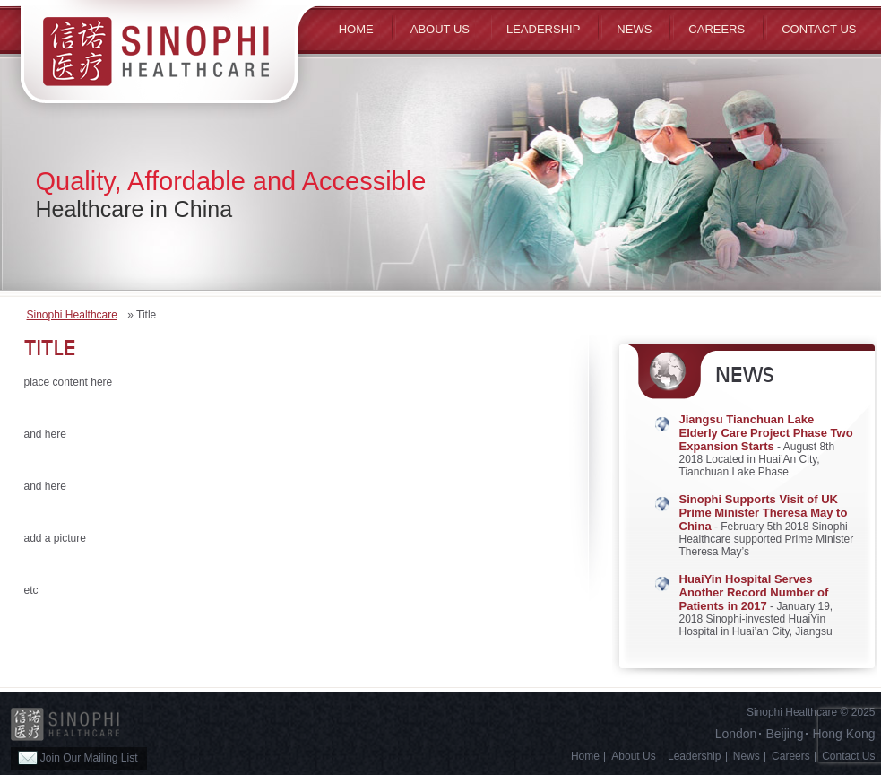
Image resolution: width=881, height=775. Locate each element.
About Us (633, 756)
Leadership (543, 29)
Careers (716, 29)
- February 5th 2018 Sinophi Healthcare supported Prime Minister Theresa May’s (766, 525)
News (634, 29)
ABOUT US (440, 29)
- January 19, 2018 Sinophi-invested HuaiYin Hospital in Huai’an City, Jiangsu (756, 605)
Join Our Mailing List (78, 758)
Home (356, 29)
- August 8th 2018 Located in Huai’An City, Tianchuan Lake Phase (766, 446)
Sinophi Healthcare (72, 315)
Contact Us (819, 29)
